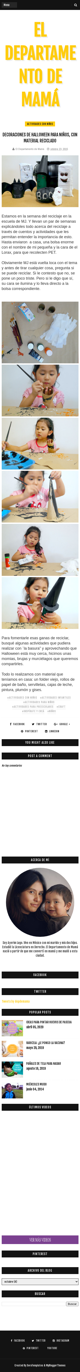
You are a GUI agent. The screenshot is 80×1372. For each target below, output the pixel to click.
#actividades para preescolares (33, 706)
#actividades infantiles (55, 697)
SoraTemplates (35, 1365)
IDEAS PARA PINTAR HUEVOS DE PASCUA (49, 1022)
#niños (51, 711)
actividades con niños (40, 124)
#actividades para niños (39, 702)
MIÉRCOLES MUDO (36, 1084)
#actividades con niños (22, 697)
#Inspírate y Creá (33, 711)
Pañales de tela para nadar (43, 1063)
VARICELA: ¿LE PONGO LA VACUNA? (45, 1043)
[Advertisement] (41, 842)
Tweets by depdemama (16, 1001)
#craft (61, 706)
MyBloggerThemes (55, 1365)
